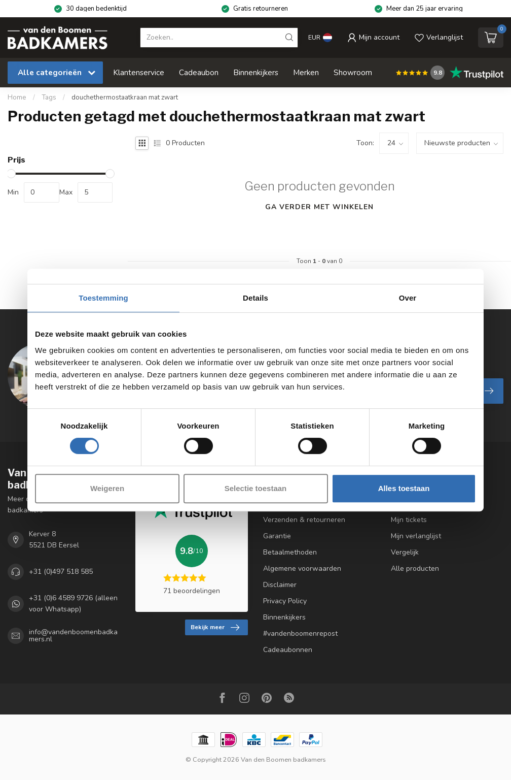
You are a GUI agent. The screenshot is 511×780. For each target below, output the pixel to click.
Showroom (353, 72)
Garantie (277, 536)
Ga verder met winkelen (319, 207)
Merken (306, 72)
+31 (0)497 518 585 (61, 571)
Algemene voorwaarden (302, 568)
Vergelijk (405, 552)
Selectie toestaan (256, 488)
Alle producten (415, 568)
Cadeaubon (198, 72)
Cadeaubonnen (287, 650)
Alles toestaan (404, 488)
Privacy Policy (285, 601)
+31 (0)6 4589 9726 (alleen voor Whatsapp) (73, 603)
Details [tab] (255, 298)
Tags (49, 97)
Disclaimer (280, 585)
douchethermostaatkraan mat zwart (124, 97)
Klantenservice (138, 72)
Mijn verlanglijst (416, 536)
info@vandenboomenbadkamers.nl (73, 636)
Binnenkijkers (255, 72)
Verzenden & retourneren (304, 520)
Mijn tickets (409, 520)
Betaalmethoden (290, 552)
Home (17, 97)
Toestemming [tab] (103, 298)
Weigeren (107, 488)
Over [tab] (408, 298)
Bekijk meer (215, 627)
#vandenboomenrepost (300, 633)
